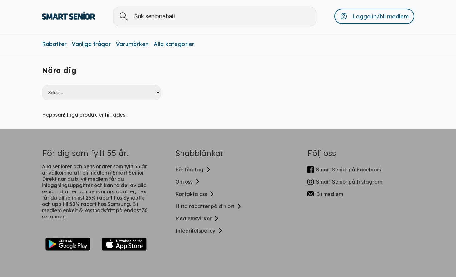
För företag (193, 169)
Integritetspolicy (199, 230)
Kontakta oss (194, 194)
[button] (374, 16)
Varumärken (132, 44)
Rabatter (54, 44)
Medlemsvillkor (197, 218)
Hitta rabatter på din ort (208, 206)
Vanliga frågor (91, 44)
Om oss (187, 182)
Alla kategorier (174, 44)
